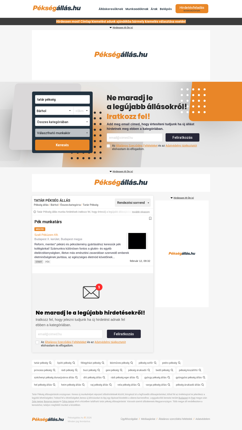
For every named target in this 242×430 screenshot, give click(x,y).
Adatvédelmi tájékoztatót (181, 145)
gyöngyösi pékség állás (189, 377)
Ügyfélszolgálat (129, 419)
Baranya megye (51, 401)
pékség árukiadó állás (188, 384)
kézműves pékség (119, 362)
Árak (154, 9)
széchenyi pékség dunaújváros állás (54, 377)
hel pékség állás (43, 384)
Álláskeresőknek (111, 9)
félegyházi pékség (91, 362)
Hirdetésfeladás (192, 9)
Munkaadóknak (136, 9)
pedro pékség (169, 362)
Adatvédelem (202, 419)
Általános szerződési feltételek (175, 419)
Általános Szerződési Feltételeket (137, 145)
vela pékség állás (127, 384)
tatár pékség (41, 362)
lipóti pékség (64, 362)
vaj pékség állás (99, 384)
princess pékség (43, 370)
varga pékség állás (156, 384)
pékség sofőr (146, 362)
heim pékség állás (71, 384)
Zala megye (37, 401)
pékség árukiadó (137, 370)
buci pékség (89, 370)
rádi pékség (67, 370)
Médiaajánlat (148, 419)
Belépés (166, 9)
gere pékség (112, 370)
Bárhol (55, 204)
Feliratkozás (182, 137)
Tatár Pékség (90, 204)
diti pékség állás (92, 377)
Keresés (62, 145)
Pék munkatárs (48, 221)
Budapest (183, 398)
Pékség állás (41, 204)
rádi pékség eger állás (123, 377)
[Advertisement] (121, 55)
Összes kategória (70, 204)
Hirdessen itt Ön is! (123, 27)
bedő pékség (163, 370)
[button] (62, 122)
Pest (193, 398)
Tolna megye (68, 401)
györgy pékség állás (155, 377)
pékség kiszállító (188, 370)
